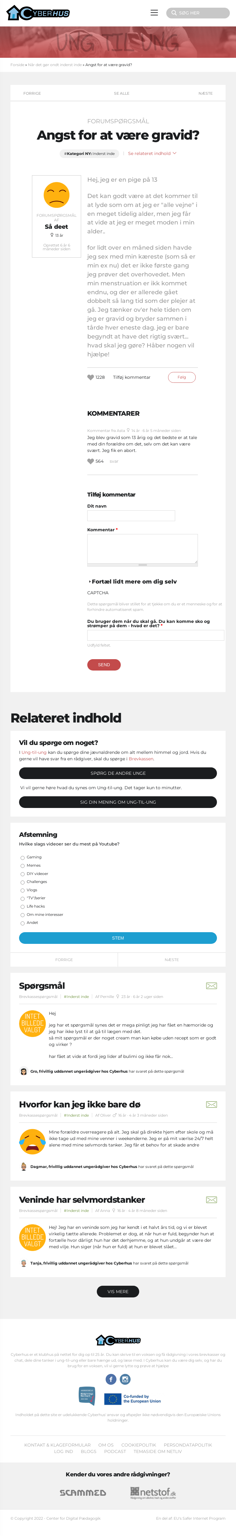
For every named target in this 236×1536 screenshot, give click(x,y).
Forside (17, 64)
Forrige (32, 93)
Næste (206, 93)
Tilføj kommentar (132, 377)
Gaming (34, 857)
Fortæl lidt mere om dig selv (134, 581)
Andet (32, 922)
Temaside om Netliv (158, 1451)
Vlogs (32, 890)
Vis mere (118, 1291)
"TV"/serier (36, 898)
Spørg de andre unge (118, 773)
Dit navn (97, 506)
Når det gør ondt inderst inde (55, 64)
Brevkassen (141, 759)
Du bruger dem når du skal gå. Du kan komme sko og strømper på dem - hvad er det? (148, 623)
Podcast (115, 1451)
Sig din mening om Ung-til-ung (118, 802)
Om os (106, 1445)
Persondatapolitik (188, 1445)
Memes (34, 865)
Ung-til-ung (34, 752)
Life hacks (36, 906)
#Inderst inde (76, 996)
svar (114, 461)
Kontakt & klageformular (57, 1445)
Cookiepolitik (138, 1445)
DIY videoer (37, 873)
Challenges (37, 881)
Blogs (88, 1451)
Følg (182, 377)
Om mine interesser (45, 914)
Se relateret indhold (152, 153)
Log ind (63, 1451)
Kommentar (102, 530)
